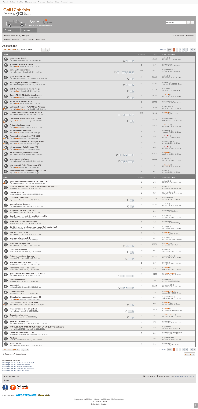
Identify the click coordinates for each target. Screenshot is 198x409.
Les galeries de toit (18, 58)
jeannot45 (18, 206)
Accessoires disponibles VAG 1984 (25, 136)
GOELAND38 (17, 340)
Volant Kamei (15, 343)
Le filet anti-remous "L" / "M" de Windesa (27, 107)
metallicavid (19, 200)
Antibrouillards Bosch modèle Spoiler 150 (28, 171)
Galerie (12, 2)
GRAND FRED (20, 329)
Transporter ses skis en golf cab (24, 309)
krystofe (18, 72)
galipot (166, 227)
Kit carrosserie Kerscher (20, 131)
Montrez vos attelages (19, 159)
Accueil (5, 2)
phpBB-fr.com (102, 401)
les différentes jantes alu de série (24, 153)
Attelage (13, 338)
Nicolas (18, 60)
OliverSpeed (168, 192)
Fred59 (166, 136)
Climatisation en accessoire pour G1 (25, 297)
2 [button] (176, 49)
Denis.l (17, 234)
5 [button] (186, 49)
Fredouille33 (19, 183)
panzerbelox (168, 69)
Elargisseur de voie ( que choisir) (24, 210)
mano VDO (14, 285)
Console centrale (17, 291)
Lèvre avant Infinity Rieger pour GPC (25, 165)
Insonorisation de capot (20, 204)
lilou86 (166, 159)
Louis (166, 58)
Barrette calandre (17, 280)
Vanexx (17, 345)
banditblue (168, 141)
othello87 (18, 114)
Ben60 (14, 218)
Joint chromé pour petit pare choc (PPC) (27, 273)
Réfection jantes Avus (19, 321)
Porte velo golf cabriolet (20, 76)
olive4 (17, 66)
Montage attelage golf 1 (20, 238)
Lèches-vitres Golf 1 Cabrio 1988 (24, 302)
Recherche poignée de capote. (23, 268)
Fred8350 (15, 281)
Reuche (18, 127)
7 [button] (191, 49)
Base (17, 311)
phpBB (86, 399)
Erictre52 (167, 197)
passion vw (168, 338)
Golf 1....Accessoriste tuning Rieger (25, 89)
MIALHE (167, 130)
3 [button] (180, 49)
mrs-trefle (167, 107)
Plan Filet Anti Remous (19, 198)
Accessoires (9, 45)
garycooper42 (169, 118)
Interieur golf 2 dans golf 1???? (23, 262)
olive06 (167, 343)
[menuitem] (18, 35)
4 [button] (183, 49)
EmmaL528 (16, 188)
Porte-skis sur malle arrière (21, 64)
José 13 (15, 293)
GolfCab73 (16, 251)
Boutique (50, 2)
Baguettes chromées (19, 315)
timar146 (167, 221)
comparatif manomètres (20, 70)
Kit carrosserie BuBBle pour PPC (24, 147)
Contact (64, 2)
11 (133, 73)
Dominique (168, 101)
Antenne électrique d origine (22, 256)
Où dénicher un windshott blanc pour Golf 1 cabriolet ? (33, 227)
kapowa (167, 64)
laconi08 (15, 270)
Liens (57, 2)
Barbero (167, 88)
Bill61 (17, 212)
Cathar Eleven (20, 109)
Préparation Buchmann (20, 125)
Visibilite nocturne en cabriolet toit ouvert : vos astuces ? (34, 187)
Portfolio (20, 2)
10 (130, 73)
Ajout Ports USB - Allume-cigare (23, 221)
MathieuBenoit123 (18, 229)
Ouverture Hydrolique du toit (22, 332)
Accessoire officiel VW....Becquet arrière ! (28, 142)
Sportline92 (16, 287)
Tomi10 (15, 317)
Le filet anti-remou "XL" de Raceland (25, 119)
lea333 (166, 181)
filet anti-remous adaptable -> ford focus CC (28, 181)
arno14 (166, 82)
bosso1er (15, 264)
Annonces (41, 2)
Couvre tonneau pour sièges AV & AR (26, 112)
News (71, 2)
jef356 (166, 321)
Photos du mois (30, 2)
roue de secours (17, 192)
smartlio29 (168, 285)
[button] (169, 49)
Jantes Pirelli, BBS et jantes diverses (26, 95)
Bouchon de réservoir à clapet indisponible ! (29, 216)
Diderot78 (15, 223)
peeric (166, 327)
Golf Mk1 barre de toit (19, 232)
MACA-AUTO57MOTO (20, 334)
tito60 (166, 204)
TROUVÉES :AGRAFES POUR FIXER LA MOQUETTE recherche (37, 327)
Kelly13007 (19, 304)
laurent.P (18, 161)
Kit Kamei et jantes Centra (21, 101)
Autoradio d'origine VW (20, 243)
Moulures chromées (18, 250)
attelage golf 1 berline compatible (24, 82)
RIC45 (17, 275)
